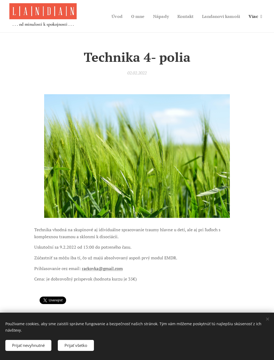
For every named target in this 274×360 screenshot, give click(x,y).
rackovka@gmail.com (102, 268)
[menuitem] (111, 16)
